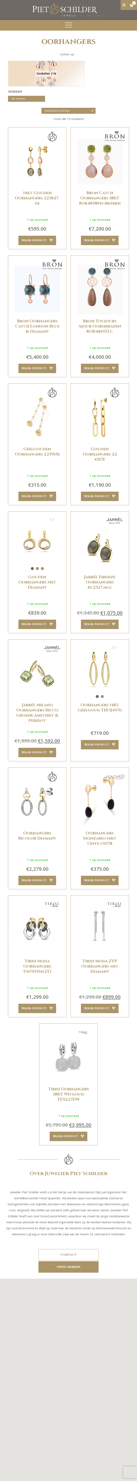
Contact (68, 1256)
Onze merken (68, 1267)
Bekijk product (37, 240)
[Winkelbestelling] (68, 111)
